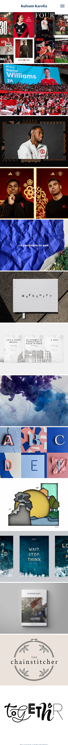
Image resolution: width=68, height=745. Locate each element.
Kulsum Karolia (34, 6)
